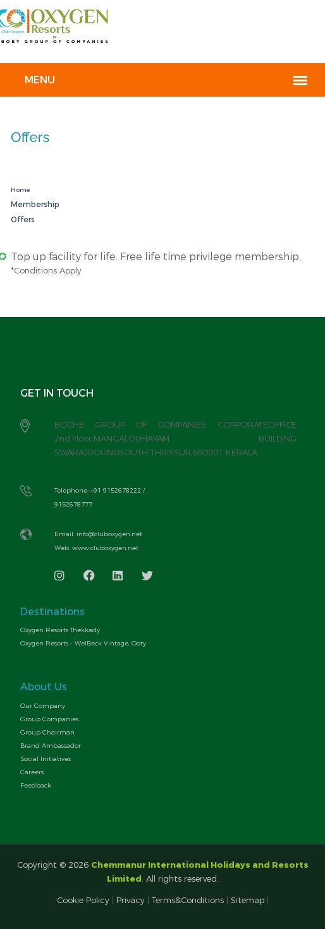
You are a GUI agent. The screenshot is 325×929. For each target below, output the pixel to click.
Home (20, 190)
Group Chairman (47, 732)
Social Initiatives (45, 759)
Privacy (130, 900)
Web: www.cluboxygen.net (96, 548)
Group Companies (49, 719)
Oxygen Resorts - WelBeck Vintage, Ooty (83, 643)
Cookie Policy (84, 900)
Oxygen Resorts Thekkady (60, 630)
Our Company (42, 706)
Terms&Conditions (188, 900)
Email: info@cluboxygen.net (98, 534)
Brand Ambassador (50, 745)
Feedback (35, 785)
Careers (32, 772)
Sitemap (247, 900)
